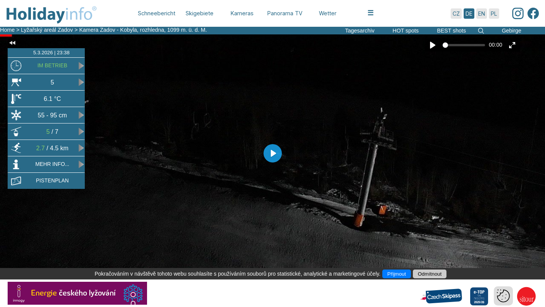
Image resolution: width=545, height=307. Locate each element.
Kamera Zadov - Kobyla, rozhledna (121, 30)
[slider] (464, 45)
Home (7, 30)
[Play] (433, 45)
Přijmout (396, 274)
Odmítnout (429, 274)
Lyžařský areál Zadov (47, 30)
